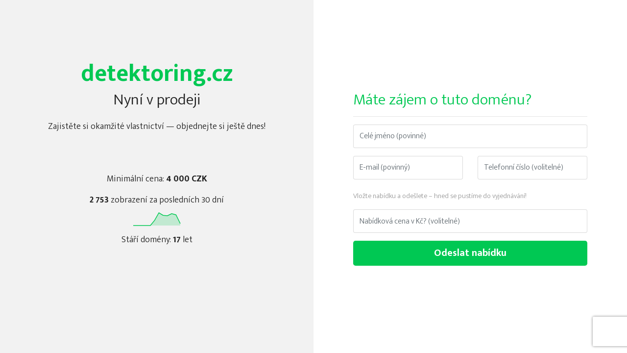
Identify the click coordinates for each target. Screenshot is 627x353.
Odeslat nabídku (470, 253)
